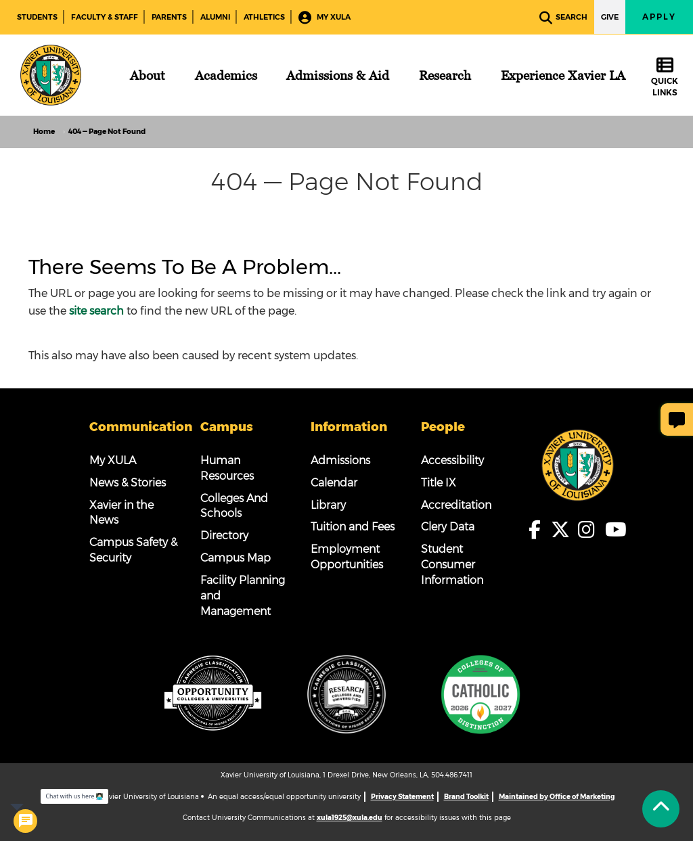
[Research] (445, 75)
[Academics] (226, 75)
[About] (148, 75)
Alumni (215, 17)
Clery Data (447, 526)
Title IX (438, 482)
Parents (169, 17)
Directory (224, 535)
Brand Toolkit (466, 796)
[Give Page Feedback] (677, 419)
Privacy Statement (402, 796)
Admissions (340, 460)
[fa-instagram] (590, 530)
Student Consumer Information (452, 565)
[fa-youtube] (616, 530)
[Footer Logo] (577, 464)
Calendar (334, 482)
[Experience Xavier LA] (563, 75)
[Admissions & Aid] (338, 75)
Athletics (264, 17)
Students (37, 17)
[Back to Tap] (660, 808)
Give (610, 17)
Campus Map (235, 557)
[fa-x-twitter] (564, 530)
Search (563, 18)
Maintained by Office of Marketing (556, 796)
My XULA (324, 18)
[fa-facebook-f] (539, 530)
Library (328, 505)
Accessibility (452, 460)
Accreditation (456, 505)
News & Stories (127, 482)
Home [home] (44, 131)
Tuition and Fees (353, 526)
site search (96, 310)
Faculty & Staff (104, 17)
